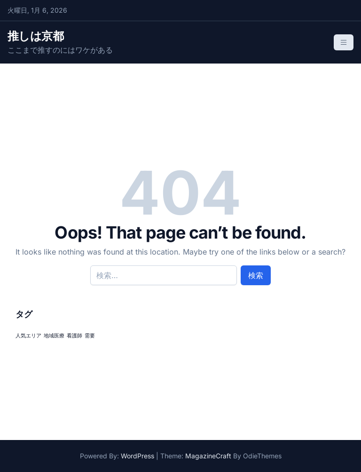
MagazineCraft (208, 456)
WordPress (137, 456)
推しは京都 (35, 36)
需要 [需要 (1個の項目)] (90, 336)
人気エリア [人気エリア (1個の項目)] (28, 336)
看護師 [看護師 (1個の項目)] (74, 336)
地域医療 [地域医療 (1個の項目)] (54, 336)
